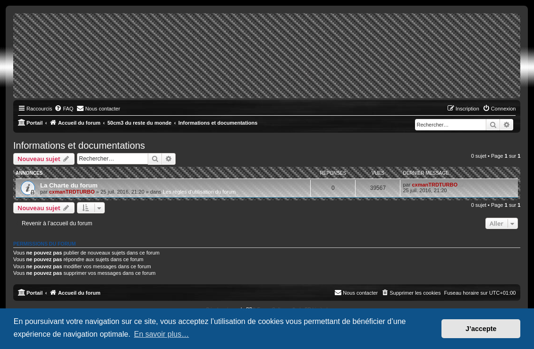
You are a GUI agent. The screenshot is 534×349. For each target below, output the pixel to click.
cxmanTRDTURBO (72, 192)
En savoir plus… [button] (161, 334)
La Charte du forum (69, 185)
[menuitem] (63, 108)
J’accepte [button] (481, 328)
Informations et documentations (79, 145)
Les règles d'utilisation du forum (199, 192)
